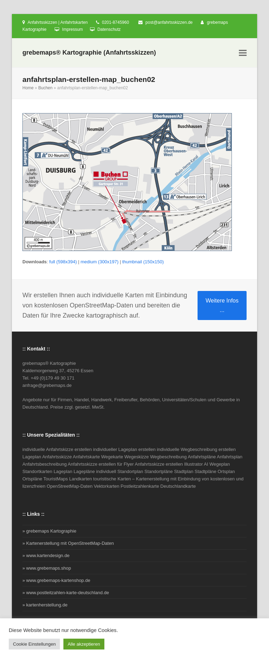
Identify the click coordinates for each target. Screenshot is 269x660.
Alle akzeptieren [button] (84, 644)
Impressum (72, 29)
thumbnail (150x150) (143, 261)
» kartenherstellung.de (45, 604)
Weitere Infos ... (222, 305)
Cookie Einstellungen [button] (34, 644)
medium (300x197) (99, 261)
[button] (243, 53)
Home (28, 87)
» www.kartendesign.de (45, 555)
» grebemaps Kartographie (49, 531)
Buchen (45, 87)
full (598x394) (63, 261)
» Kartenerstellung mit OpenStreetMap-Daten (68, 543)
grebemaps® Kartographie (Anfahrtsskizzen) (89, 52)
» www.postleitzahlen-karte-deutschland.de (65, 592)
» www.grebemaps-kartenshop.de (56, 580)
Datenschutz (109, 29)
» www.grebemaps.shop (46, 568)
